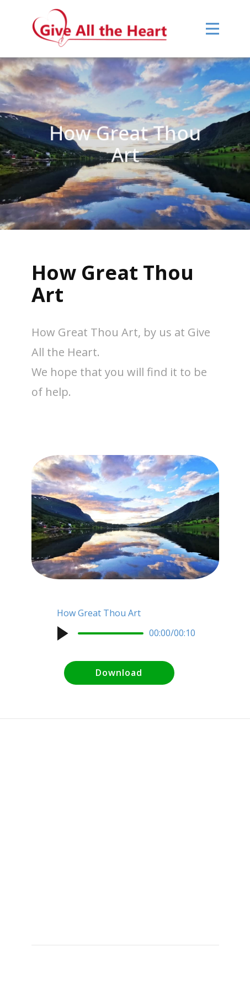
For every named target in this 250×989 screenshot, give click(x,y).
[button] (62, 633)
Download (118, 673)
